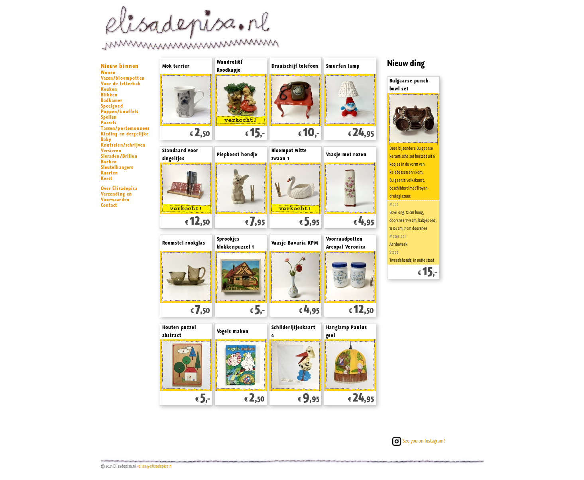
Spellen (109, 117)
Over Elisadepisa (119, 188)
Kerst (107, 178)
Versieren (111, 150)
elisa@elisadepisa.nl (155, 466)
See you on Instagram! (418, 441)
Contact (109, 205)
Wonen (108, 72)
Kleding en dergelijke (125, 134)
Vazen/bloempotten (123, 78)
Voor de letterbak (121, 83)
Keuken (109, 89)
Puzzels (109, 122)
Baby (106, 139)
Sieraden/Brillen (119, 156)
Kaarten (109, 173)
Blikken (109, 95)
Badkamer (112, 100)
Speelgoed (112, 106)
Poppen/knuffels (120, 111)
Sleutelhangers (117, 167)
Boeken (109, 162)
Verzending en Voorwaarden (116, 196)
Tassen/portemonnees (125, 128)
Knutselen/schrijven (123, 145)
